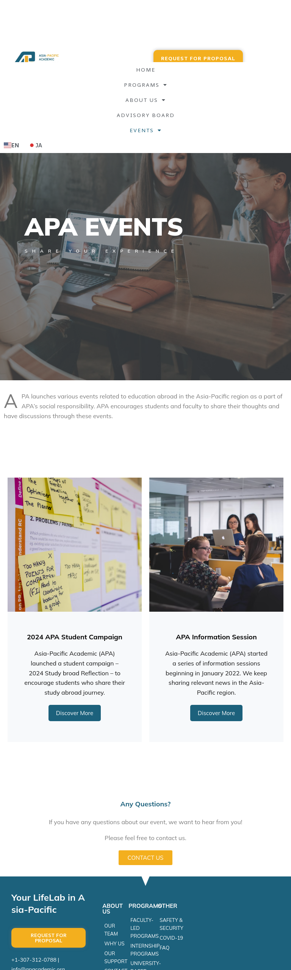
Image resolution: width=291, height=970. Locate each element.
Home (145, 69)
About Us (145, 100)
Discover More (74, 713)
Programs (145, 84)
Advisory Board (146, 115)
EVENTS (146, 130)
